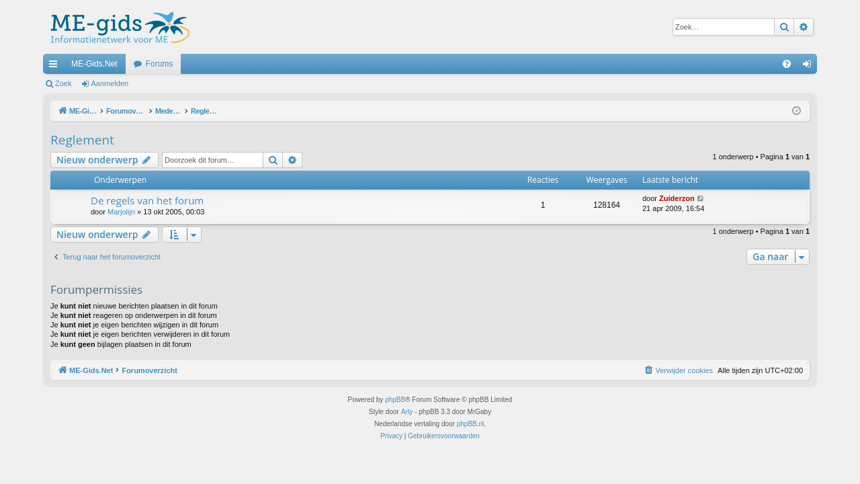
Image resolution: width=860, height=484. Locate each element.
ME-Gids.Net (94, 64)
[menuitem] (787, 64)
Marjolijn (121, 212)
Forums (159, 64)
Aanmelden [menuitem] (810, 66)
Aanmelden (110, 83)
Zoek (63, 83)
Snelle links (55, 66)
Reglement (82, 140)
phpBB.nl (470, 424)
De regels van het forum (147, 200)
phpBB (395, 399)
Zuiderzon (677, 198)
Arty (407, 411)
